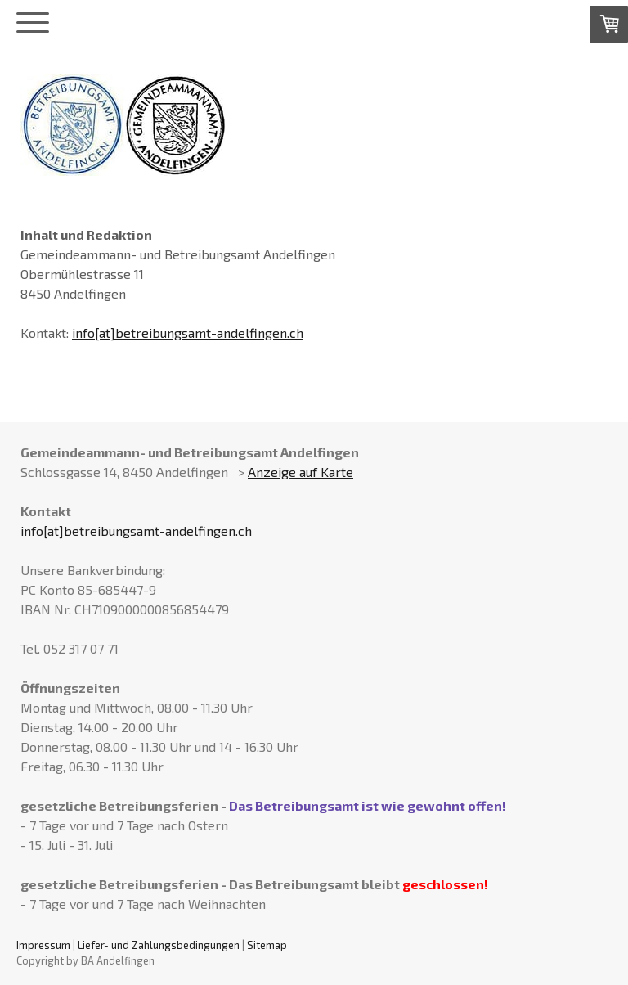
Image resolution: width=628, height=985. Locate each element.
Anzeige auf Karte (300, 471)
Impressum (43, 944)
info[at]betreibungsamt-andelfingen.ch (187, 332)
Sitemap (267, 944)
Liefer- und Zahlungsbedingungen (159, 944)
